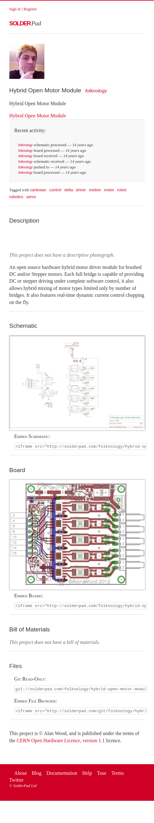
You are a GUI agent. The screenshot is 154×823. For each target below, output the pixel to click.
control (55, 190)
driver (81, 190)
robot (121, 190)
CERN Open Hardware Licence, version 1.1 (61, 742)
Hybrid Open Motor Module (37, 115)
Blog (37, 775)
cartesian (38, 190)
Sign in (15, 9)
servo (31, 196)
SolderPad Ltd (25, 787)
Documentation (62, 775)
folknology (96, 90)
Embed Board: (28, 596)
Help (87, 775)
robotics (16, 196)
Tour (101, 775)
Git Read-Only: (30, 679)
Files (15, 667)
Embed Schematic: (32, 436)
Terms (117, 775)
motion (95, 190)
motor (109, 190)
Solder (25, 23)
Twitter (16, 782)
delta (68, 190)
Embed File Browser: (35, 702)
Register (30, 9)
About (20, 775)
